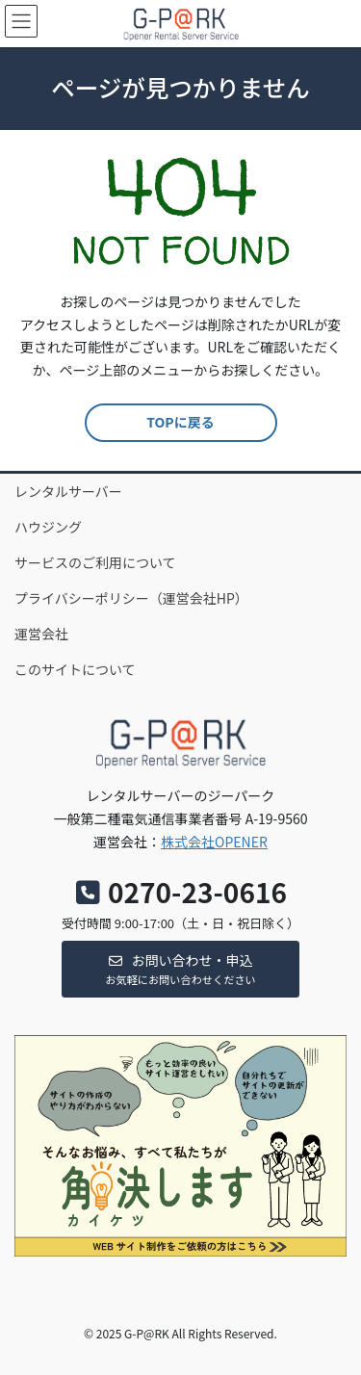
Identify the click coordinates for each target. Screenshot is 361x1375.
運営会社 (41, 633)
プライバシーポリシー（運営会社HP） (131, 598)
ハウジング (48, 526)
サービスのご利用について (95, 562)
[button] (180, 969)
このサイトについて (75, 669)
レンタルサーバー (68, 491)
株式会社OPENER (214, 841)
